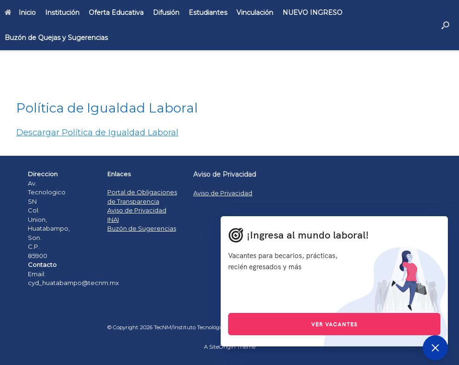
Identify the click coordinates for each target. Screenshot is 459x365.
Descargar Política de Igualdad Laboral (97, 132)
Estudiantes (208, 12)
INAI (113, 219)
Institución (62, 12)
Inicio (20, 12)
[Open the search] (445, 25)
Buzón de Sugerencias (141, 228)
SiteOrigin (222, 347)
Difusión (166, 12)
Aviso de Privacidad (136, 210)
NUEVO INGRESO (312, 12)
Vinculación (254, 12)
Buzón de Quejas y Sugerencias (56, 37)
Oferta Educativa (116, 12)
